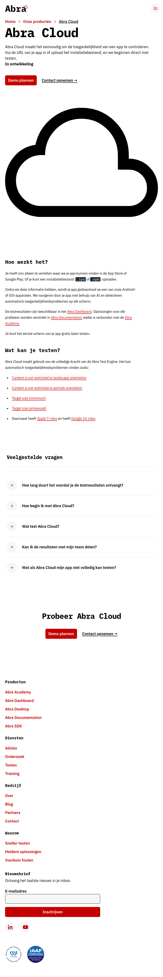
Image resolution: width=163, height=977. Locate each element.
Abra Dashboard (79, 311)
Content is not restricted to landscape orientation (49, 378)
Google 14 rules (83, 418)
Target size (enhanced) (29, 408)
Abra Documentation (66, 317)
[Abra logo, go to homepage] (16, 8)
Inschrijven (53, 912)
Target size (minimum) (29, 398)
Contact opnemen (59, 80)
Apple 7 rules (47, 418)
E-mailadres (16, 891)
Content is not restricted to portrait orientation (47, 388)
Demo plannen (21, 80)
